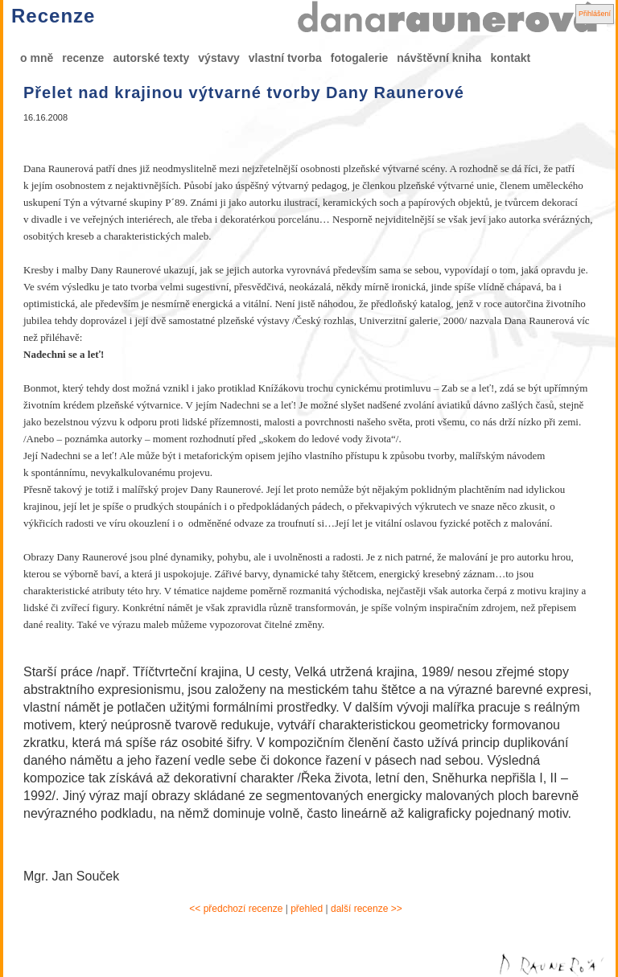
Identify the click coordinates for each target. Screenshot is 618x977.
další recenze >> (366, 908)
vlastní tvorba (285, 57)
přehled (306, 908)
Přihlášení (595, 14)
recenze (83, 57)
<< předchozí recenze (235, 908)
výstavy (218, 57)
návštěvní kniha (439, 57)
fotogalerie (360, 57)
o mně (36, 57)
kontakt (510, 57)
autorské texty (151, 57)
